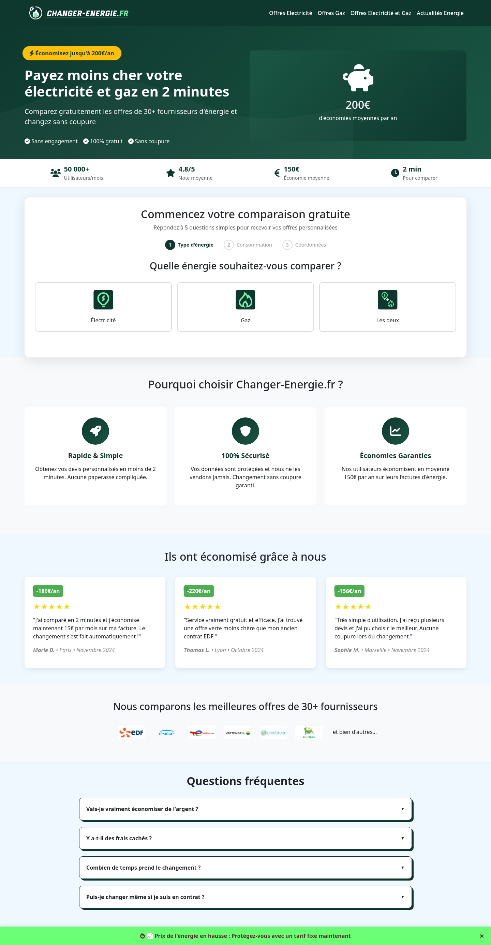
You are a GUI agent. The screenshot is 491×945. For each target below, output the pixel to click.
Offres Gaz (331, 13)
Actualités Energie (440, 13)
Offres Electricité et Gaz (381, 13)
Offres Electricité (290, 13)
